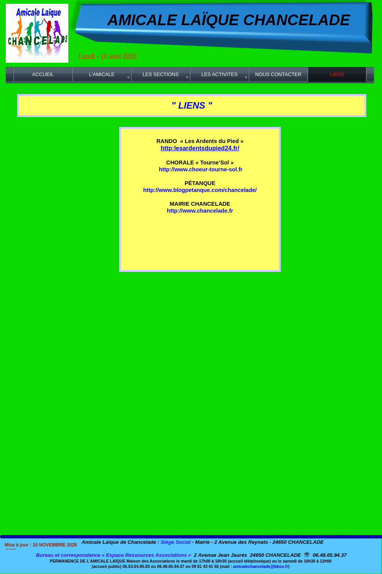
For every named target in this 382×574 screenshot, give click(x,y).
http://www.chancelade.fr (200, 211)
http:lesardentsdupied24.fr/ (199, 148)
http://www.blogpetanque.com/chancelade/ (200, 190)
